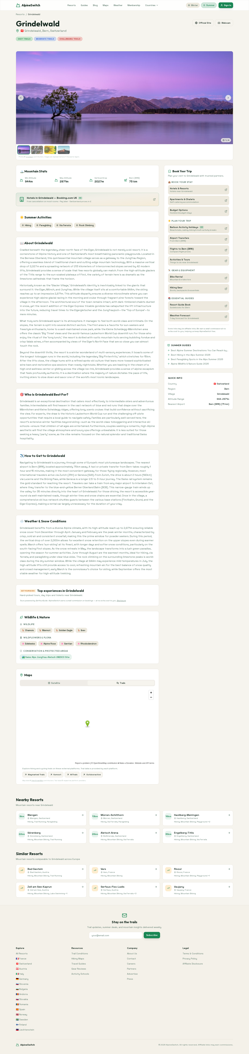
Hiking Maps (77, 958)
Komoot (55, 774)
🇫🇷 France (21, 958)
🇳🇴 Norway (21, 1014)
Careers (131, 963)
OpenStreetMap (37, 781)
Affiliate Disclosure (193, 963)
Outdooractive (92, 774)
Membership (134, 5)
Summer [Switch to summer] (209, 5)
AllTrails (72, 774)
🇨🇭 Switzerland (24, 963)
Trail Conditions (79, 953)
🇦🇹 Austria (21, 968)
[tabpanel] (87, 736)
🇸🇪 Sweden (22, 1019)
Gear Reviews (78, 968)
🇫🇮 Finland (21, 1024)
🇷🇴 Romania (22, 1004)
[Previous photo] (21, 98)
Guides (84, 5)
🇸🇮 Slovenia (22, 984)
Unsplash (29, 157)
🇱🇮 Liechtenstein (25, 1029)
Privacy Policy (190, 958)
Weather (118, 5)
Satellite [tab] (54, 683)
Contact (131, 958)
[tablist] (87, 683)
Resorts (71, 5)
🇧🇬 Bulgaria (22, 989)
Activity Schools (80, 973)
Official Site (203, 22)
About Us (132, 953)
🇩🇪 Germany (22, 978)
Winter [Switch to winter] (193, 5)
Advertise (132, 973)
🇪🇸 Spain (20, 1009)
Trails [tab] (121, 683)
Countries (151, 5)
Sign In (225, 5)
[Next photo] (228, 98)
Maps (105, 5)
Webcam (224, 22)
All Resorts (22, 953)
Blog (95, 5)
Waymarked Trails (34, 774)
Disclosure (121, 600)
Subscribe (152, 935)
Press (130, 978)
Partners (131, 968)
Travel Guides (78, 963)
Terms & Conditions (193, 953)
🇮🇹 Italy (20, 973)
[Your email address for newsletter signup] (115, 935)
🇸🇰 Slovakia (22, 999)
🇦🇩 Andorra (22, 994)
